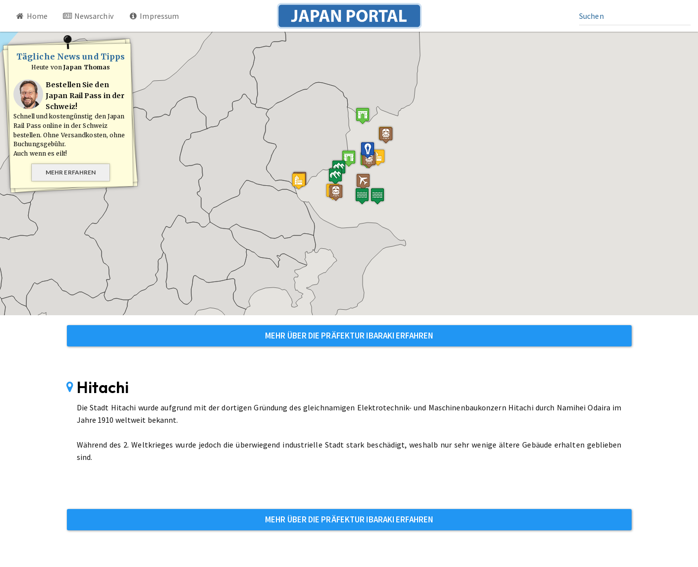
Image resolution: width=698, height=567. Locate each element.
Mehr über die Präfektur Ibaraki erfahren (349, 335)
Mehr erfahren (71, 172)
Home (31, 16)
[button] (363, 116)
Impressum (153, 16)
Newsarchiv (87, 16)
